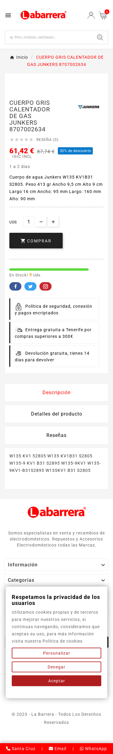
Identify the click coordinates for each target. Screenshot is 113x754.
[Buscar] (48, 37)
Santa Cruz (21, 748)
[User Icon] (91, 15)
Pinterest (45, 286)
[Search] (100, 37)
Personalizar (56, 653)
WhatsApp (93, 748)
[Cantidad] (28, 221)
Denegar (56, 667)
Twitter (30, 286)
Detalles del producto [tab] (56, 414)
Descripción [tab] (56, 392)
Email (57, 748)
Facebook (15, 286)
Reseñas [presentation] (56, 435)
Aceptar (56, 680)
